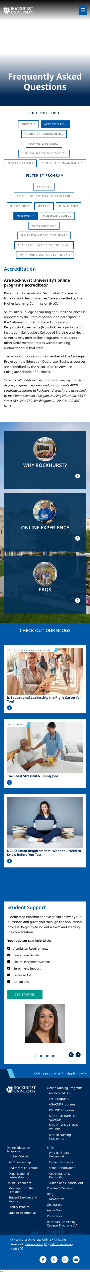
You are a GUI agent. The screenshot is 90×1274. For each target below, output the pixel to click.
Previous (71, 1054)
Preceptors (54, 1216)
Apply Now (54, 1210)
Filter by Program (45, 175)
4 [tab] (54, 1057)
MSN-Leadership (44, 225)
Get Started (54, 1205)
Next (78, 1054)
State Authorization (62, 1168)
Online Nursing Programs (64, 1088)
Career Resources (61, 1162)
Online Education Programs (18, 1149)
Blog (50, 1194)
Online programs (47, 1073)
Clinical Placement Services (44, 153)
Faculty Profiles (18, 1207)
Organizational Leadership (18, 1175)
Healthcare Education (23, 1168)
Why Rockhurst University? (59, 1154)
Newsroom (56, 1199)
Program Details (20, 163)
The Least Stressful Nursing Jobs (32, 776)
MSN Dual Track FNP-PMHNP (63, 1127)
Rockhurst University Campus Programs (61, 1223)
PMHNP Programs (61, 1110)
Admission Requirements (44, 134)
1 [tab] (36, 1057)
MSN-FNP (44, 206)
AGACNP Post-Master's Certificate (44, 245)
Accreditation (55, 124)
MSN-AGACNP (68, 206)
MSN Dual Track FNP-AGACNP (63, 1117)
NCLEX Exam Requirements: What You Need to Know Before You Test (44, 853)
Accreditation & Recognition (59, 1175)
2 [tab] (42, 1057)
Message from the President (20, 1190)
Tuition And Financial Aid (62, 163)
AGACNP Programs (62, 1104)
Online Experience (18, 1183)
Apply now (75, 1073)
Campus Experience (44, 143)
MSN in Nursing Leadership (60, 1136)
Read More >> (9, 707)
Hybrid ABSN (19, 206)
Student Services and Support (22, 1199)
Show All (28, 124)
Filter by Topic (45, 113)
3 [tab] (48, 1057)
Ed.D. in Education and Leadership (44, 196)
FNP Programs (59, 1099)
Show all (44, 186)
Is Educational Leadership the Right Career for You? (44, 699)
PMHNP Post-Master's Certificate (45, 255)
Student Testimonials (22, 1213)
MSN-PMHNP (25, 215)
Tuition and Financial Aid (66, 1183)
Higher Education (20, 1156)
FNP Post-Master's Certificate (44, 235)
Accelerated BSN (60, 1093)
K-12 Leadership (19, 1162)
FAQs (50, 1148)
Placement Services (60, 1188)
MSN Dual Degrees (57, 215)
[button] (24, 994)
